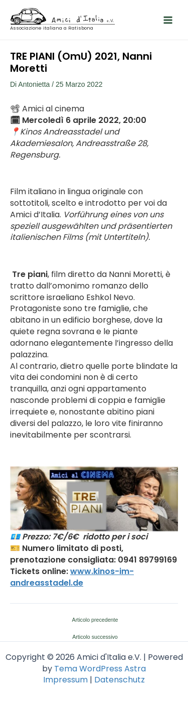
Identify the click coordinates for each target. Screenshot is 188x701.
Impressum (65, 679)
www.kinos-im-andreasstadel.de (72, 577)
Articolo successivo (95, 637)
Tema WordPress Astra (100, 668)
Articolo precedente (95, 620)
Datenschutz (119, 679)
